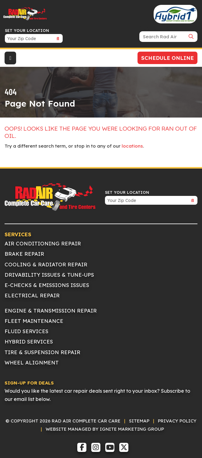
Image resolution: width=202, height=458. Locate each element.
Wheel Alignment (32, 362)
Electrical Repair (32, 295)
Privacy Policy (177, 421)
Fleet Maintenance (34, 321)
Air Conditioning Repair (43, 243)
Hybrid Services (29, 341)
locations (132, 146)
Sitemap (139, 421)
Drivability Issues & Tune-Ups (49, 275)
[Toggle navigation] (10, 58)
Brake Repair (24, 254)
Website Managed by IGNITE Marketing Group (105, 429)
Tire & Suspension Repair (42, 352)
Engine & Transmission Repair (51, 310)
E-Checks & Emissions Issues (47, 285)
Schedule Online (167, 58)
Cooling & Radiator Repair (46, 264)
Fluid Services (26, 331)
